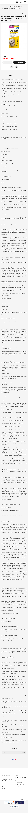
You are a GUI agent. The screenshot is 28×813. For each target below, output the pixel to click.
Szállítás (3, 788)
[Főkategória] (6, 6)
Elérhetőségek (4, 790)
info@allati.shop (20, 786)
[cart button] (24, 2)
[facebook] (12, 759)
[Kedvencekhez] (11, 66)
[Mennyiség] (7, 62)
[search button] (17, 2)
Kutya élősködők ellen (15, 6)
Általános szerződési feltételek (6, 780)
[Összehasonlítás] (16, 66)
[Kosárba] (19, 62)
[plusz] (11, 62)
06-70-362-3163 (20, 784)
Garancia (3, 793)
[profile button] (20, 2)
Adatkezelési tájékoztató (4, 783)
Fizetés (3, 786)
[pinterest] (15, 759)
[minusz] (4, 62)
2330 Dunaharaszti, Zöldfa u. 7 (21, 781)
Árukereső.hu (9, 803)
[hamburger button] (2, 2)
